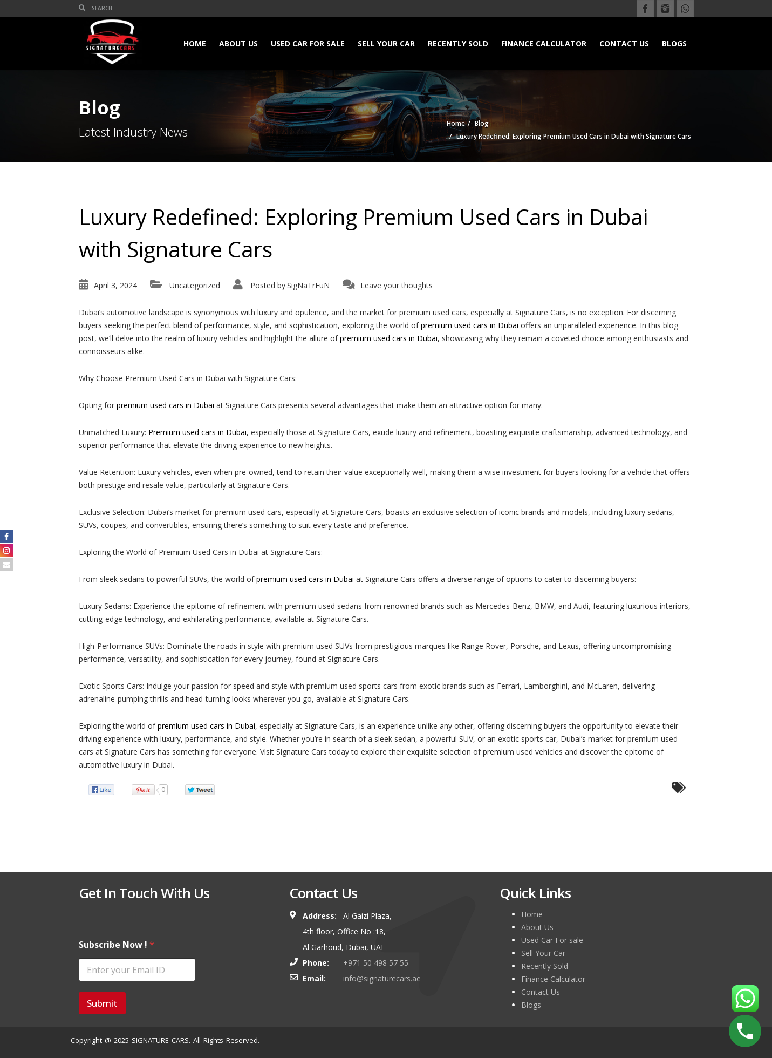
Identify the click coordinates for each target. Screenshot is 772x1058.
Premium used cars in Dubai (197, 432)
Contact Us (624, 43)
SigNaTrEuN (308, 285)
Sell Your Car (386, 43)
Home (194, 43)
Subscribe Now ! (116, 945)
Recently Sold (458, 43)
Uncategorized (194, 285)
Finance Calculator (543, 43)
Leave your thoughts (396, 285)
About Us (238, 43)
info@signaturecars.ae (382, 978)
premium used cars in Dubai (469, 325)
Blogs (674, 43)
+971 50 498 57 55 (375, 963)
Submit (102, 1003)
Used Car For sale (308, 43)
